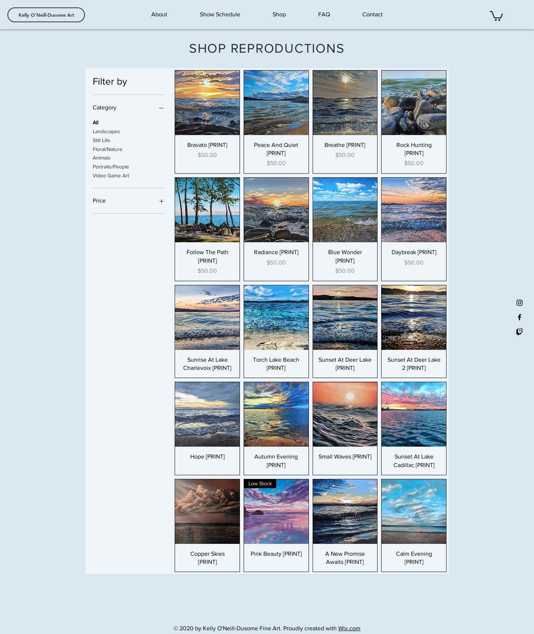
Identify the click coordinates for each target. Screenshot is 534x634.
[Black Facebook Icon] (519, 317)
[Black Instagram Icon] (519, 303)
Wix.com (349, 628)
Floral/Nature (107, 148)
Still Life (101, 139)
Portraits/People (111, 166)
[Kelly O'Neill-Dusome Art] (46, 14)
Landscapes (106, 130)
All (95, 121)
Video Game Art (111, 174)
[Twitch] (519, 332)
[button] (496, 15)
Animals (102, 157)
